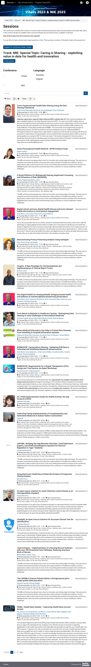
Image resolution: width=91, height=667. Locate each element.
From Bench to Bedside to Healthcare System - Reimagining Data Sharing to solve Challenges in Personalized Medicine (45, 314)
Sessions (18, 20)
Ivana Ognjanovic (31, 352)
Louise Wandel (51, 612)
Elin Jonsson (21, 612)
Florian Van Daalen (31, 242)
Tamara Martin (64, 335)
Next (21, 652)
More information (81, 105)
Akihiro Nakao (21, 555)
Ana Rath (43, 335)
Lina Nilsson (42, 612)
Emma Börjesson (31, 612)
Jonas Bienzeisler (58, 352)
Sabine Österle (22, 151)
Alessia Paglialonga (23, 180)
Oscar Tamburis (30, 299)
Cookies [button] (5, 664)
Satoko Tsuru (31, 555)
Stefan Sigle (33, 318)
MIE (23, 85)
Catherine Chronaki (30, 301)
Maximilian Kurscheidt (33, 110)
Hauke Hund (21, 110)
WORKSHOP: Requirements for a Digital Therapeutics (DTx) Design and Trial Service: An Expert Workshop (43, 367)
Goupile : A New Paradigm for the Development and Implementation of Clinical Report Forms (39, 267)
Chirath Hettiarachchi (24, 450)
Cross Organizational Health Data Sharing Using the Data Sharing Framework (42, 106)
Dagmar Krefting (22, 335)
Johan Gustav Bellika (44, 352)
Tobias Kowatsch (34, 371)
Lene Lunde (29, 214)
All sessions (9, 61)
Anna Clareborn (40, 614)
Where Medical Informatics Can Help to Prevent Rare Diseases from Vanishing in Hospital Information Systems (44, 331)
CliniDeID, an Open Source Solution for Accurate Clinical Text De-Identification (45, 520)
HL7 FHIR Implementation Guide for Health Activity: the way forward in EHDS (43, 398)
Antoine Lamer (22, 271)
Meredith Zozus (22, 479)
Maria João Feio (62, 299)
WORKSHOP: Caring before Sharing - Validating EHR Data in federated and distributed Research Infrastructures (43, 348)
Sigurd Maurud (48, 214)
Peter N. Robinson (53, 335)
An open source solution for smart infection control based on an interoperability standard (45, 492)
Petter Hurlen (38, 214)
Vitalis (24, 76)
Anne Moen (21, 214)
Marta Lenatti (35, 180)
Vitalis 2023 (9, 20)
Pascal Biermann (22, 496)
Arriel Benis (40, 299)
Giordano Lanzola (23, 583)
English (39, 79)
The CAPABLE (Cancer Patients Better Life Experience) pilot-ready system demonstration (43, 579)
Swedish (40, 75)
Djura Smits (21, 242)
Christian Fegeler (22, 318)
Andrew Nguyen (58, 318)
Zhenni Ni (20, 418)
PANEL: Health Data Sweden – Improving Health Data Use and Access (43, 608)
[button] (82, 2)
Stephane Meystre (23, 524)
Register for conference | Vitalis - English (18, 47)
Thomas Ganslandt (28, 354)
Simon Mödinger (46, 110)
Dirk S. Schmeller (50, 299)
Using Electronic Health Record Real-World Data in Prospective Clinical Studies (44, 475)
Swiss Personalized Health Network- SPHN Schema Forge (42, 149)
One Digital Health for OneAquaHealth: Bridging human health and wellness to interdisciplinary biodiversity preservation (44, 295)
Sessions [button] (11, 3)
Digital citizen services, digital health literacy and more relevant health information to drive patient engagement (45, 210)
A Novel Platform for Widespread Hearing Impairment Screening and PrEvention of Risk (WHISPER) (45, 176)
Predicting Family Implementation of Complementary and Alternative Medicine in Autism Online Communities (42, 414)
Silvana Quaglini (34, 583)
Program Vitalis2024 (42, 3)
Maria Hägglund (62, 612)
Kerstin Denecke (22, 371)
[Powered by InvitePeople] (80, 665)
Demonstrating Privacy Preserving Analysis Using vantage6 (43, 239)
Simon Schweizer (58, 110)
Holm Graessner (34, 335)
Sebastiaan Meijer (29, 614)
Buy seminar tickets (25, 3)
